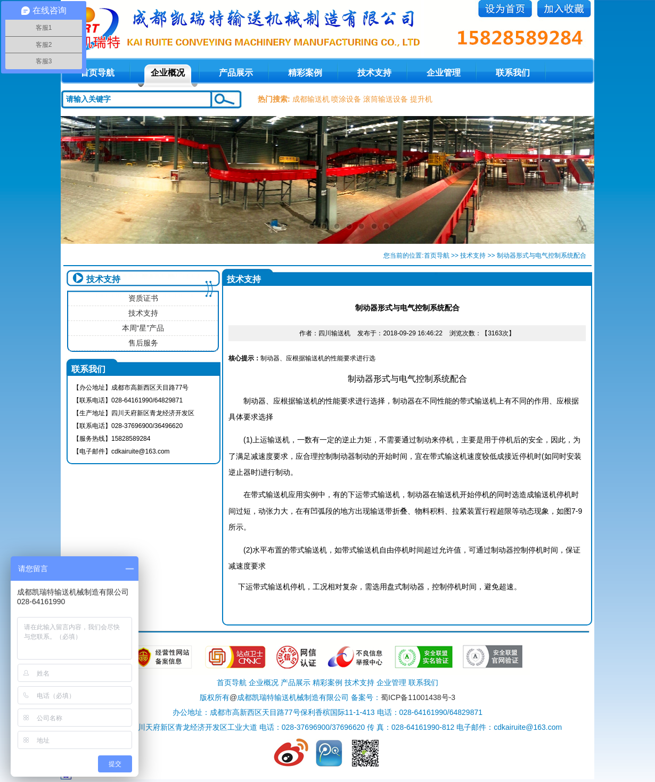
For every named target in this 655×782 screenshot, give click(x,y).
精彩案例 (305, 72)
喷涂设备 (346, 99)
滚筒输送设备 (385, 99)
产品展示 (236, 72)
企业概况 (168, 72)
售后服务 (143, 343)
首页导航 (436, 255)
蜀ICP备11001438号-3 (418, 697)
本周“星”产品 (143, 328)
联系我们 (513, 72)
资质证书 (143, 298)
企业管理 (444, 72)
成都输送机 (311, 99)
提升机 (421, 99)
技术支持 (374, 72)
